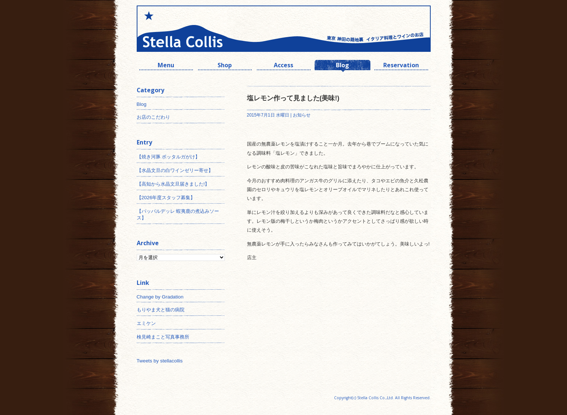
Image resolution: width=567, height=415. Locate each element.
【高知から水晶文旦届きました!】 (173, 184)
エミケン (146, 323)
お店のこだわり (153, 117)
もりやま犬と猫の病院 (160, 309)
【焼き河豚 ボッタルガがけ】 (168, 157)
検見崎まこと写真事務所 (163, 337)
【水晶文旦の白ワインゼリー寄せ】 (175, 170)
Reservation (401, 66)
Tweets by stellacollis (160, 361)
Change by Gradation (160, 297)
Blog (342, 66)
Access (283, 66)
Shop (225, 66)
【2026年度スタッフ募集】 (166, 197)
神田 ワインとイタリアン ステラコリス (210, 29)
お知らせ (302, 115)
